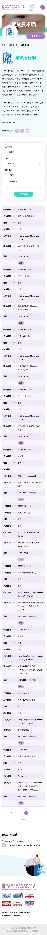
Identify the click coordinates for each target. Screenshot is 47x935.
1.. (6, 813)
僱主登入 (35, 36)
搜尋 (25, 194)
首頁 (3, 45)
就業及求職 (13, 45)
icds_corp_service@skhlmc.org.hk (23, 845)
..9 (23, 817)
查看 (20, 263)
